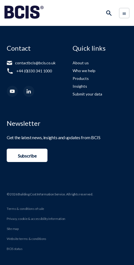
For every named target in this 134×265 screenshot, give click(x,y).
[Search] (108, 13)
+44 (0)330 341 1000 (34, 70)
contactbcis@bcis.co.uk (35, 62)
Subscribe (27, 155)
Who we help (84, 70)
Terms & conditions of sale (25, 209)
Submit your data (87, 94)
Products (81, 78)
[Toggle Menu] (124, 13)
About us (81, 62)
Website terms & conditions (26, 239)
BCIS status (15, 249)
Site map (13, 229)
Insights (80, 86)
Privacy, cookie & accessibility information (36, 219)
